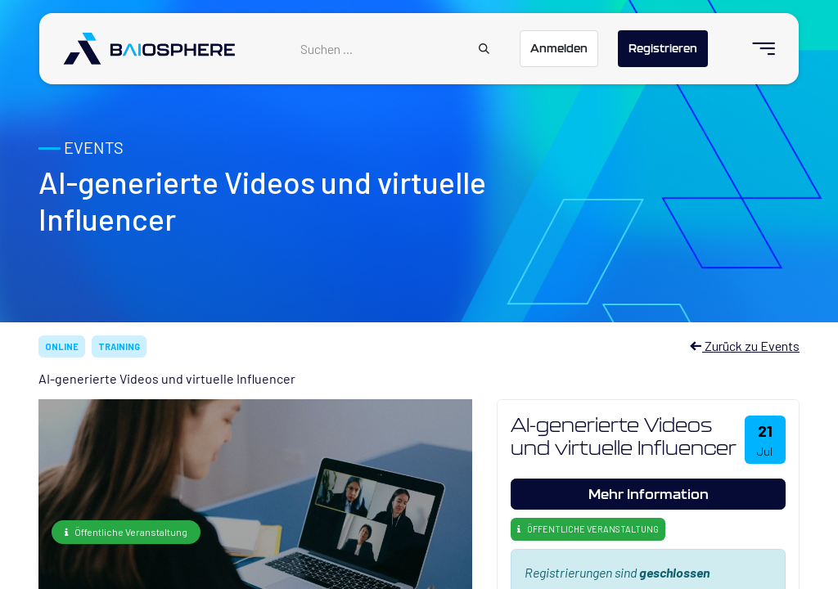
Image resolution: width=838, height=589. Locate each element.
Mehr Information (648, 493)
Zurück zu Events (744, 345)
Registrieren (662, 48)
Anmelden (559, 48)
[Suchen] (484, 49)
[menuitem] (757, 49)
